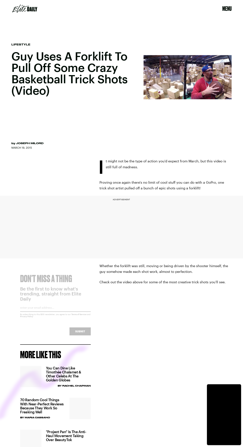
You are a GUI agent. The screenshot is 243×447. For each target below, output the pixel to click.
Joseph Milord (29, 143)
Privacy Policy (26, 319)
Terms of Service (79, 317)
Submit (80, 334)
